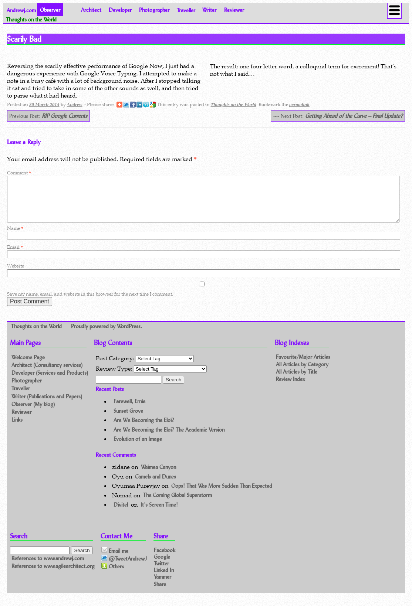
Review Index (290, 387)
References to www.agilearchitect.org (53, 574)
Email (15, 256)
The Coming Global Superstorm (177, 504)
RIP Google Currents (64, 115)
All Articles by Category (302, 373)
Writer (209, 9)
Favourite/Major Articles (303, 365)
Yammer (162, 585)
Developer (120, 9)
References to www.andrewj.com (47, 567)
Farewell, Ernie (129, 410)
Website (15, 275)
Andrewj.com (21, 9)
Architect (91, 9)
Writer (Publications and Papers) (46, 405)
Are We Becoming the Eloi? (144, 428)
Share (160, 592)
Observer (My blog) (33, 412)
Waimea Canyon (158, 475)
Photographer (154, 9)
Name (15, 237)
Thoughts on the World (233, 104)
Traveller (186, 9)
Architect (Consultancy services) (46, 373)
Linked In (164, 578)
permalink (299, 104)
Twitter (161, 571)
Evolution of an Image (138, 447)
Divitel (121, 513)
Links (17, 428)
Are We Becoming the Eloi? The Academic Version (169, 438)
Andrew (74, 104)
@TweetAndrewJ (124, 567)
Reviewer (234, 9)
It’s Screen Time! (159, 513)
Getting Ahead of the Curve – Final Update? (354, 115)
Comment (19, 173)
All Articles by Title (296, 380)
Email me (114, 559)
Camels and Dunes (155, 485)
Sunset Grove (128, 419)
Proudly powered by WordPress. (106, 334)
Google (162, 565)
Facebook (164, 558)
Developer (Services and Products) (49, 381)
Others (112, 575)
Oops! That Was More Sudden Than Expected (221, 494)
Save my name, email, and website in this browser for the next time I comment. (90, 303)
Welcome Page (28, 366)
